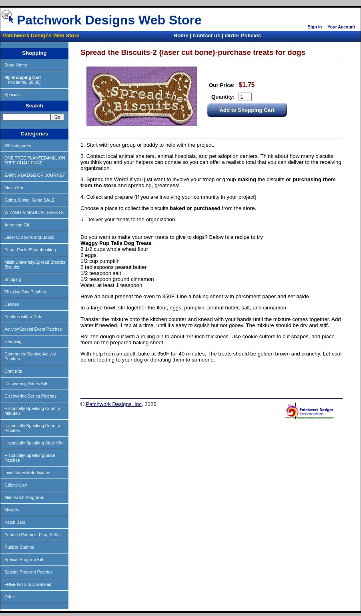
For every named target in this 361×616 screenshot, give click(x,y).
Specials (12, 94)
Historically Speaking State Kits (33, 442)
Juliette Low (15, 485)
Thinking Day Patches (25, 291)
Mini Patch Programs (24, 497)
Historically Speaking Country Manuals (32, 411)
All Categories (17, 145)
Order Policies (243, 35)
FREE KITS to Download (27, 584)
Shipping (12, 279)
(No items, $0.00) (22, 80)
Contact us (207, 35)
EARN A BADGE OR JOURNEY (34, 175)
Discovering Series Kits (26, 383)
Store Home (15, 65)
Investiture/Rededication (27, 472)
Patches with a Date (23, 316)
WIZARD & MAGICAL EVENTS (34, 212)
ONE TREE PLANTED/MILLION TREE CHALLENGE (34, 160)
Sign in (315, 26)
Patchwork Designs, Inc (114, 404)
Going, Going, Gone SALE (29, 200)
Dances (11, 304)
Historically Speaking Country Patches (32, 428)
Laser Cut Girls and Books (29, 237)
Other (9, 596)
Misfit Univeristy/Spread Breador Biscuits (35, 264)
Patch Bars (14, 522)
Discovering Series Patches (30, 396)
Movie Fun (14, 187)
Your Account (341, 26)
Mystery (11, 509)
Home (181, 35)
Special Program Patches (28, 572)
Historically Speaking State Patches (29, 458)
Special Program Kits (24, 559)
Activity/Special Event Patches (33, 329)
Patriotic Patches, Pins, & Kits (32, 534)
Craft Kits (13, 371)
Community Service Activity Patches (30, 356)
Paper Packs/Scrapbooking (30, 249)
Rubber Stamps (19, 547)
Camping (13, 341)
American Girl (17, 224)
